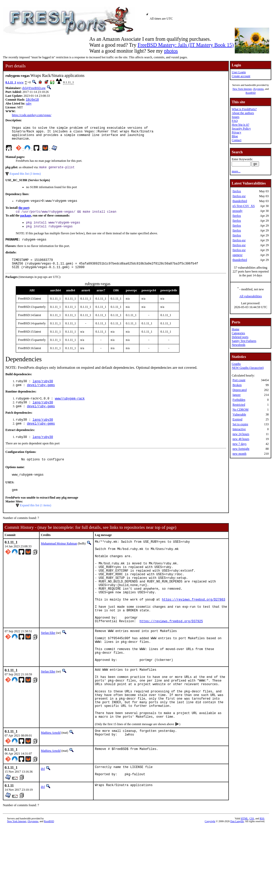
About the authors (243, 113)
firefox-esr (239, 196)
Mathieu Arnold (51, 784)
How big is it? (240, 124)
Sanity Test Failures (244, 341)
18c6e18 (32, 100)
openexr (237, 255)
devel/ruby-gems (41, 395)
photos (171, 51)
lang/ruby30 (43, 391)
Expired (237, 419)
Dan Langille (237, 874)
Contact (236, 140)
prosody (237, 211)
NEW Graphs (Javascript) (248, 368)
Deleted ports (240, 337)
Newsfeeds (238, 345)
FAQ (235, 121)
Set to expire (240, 424)
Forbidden (238, 400)
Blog (235, 136)
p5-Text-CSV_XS (243, 206)
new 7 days (239, 444)
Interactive (239, 429)
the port (23, 212)
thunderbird (239, 201)
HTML (244, 871)
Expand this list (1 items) (35, 521)
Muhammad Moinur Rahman (59, 559)
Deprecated (239, 390)
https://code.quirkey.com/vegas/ (31, 115)
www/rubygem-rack (70, 409)
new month (239, 453)
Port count (238, 380)
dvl (43, 820)
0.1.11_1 (10, 82)
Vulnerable (239, 414)
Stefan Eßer (48, 666)
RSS (262, 871)
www (20, 82)
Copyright (210, 874)
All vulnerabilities (250, 296)
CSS (252, 871)
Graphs (236, 364)
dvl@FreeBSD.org (34, 88)
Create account (241, 76)
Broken (236, 385)
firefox (236, 191)
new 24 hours (240, 434)
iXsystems (258, 88)
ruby (29, 104)
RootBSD (251, 92)
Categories (238, 333)
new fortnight (240, 449)
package (25, 221)
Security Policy (241, 128)
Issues (235, 117)
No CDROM (240, 409)
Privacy (236, 132)
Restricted (238, 404)
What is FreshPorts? (244, 109)
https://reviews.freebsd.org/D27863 (193, 628)
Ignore (236, 395)
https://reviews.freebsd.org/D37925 (171, 655)
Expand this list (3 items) (25, 178)
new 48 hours (240, 439)
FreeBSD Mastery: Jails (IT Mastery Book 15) (186, 45)
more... (236, 171)
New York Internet (242, 88)
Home (235, 329)
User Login (239, 72)
